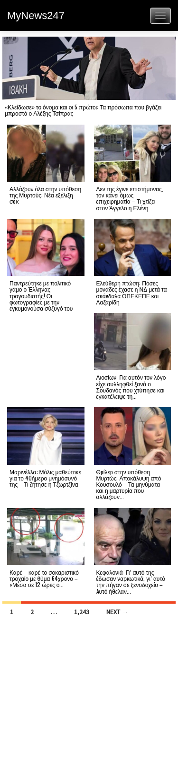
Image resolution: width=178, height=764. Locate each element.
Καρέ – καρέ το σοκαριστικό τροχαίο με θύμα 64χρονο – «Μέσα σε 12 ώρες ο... (44, 578)
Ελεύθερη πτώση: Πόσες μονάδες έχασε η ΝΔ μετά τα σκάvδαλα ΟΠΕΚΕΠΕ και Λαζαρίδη (131, 292)
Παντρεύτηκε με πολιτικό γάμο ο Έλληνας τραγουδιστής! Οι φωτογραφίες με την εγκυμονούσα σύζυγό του (41, 295)
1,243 (81, 611)
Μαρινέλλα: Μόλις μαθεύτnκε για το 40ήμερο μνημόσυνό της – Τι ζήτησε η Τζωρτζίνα (45, 478)
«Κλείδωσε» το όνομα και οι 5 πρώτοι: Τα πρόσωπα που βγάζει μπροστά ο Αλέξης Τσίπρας (83, 110)
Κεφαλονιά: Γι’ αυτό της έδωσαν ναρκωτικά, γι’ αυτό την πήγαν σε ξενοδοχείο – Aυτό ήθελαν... (130, 581)
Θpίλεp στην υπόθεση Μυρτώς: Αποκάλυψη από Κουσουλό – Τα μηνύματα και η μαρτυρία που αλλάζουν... (128, 484)
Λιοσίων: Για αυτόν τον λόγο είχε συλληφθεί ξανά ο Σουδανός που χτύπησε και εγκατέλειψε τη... (131, 386)
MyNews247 (36, 15)
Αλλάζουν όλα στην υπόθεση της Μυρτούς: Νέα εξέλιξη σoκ (45, 195)
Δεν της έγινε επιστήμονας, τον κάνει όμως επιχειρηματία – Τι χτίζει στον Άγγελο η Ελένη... (129, 198)
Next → (117, 611)
